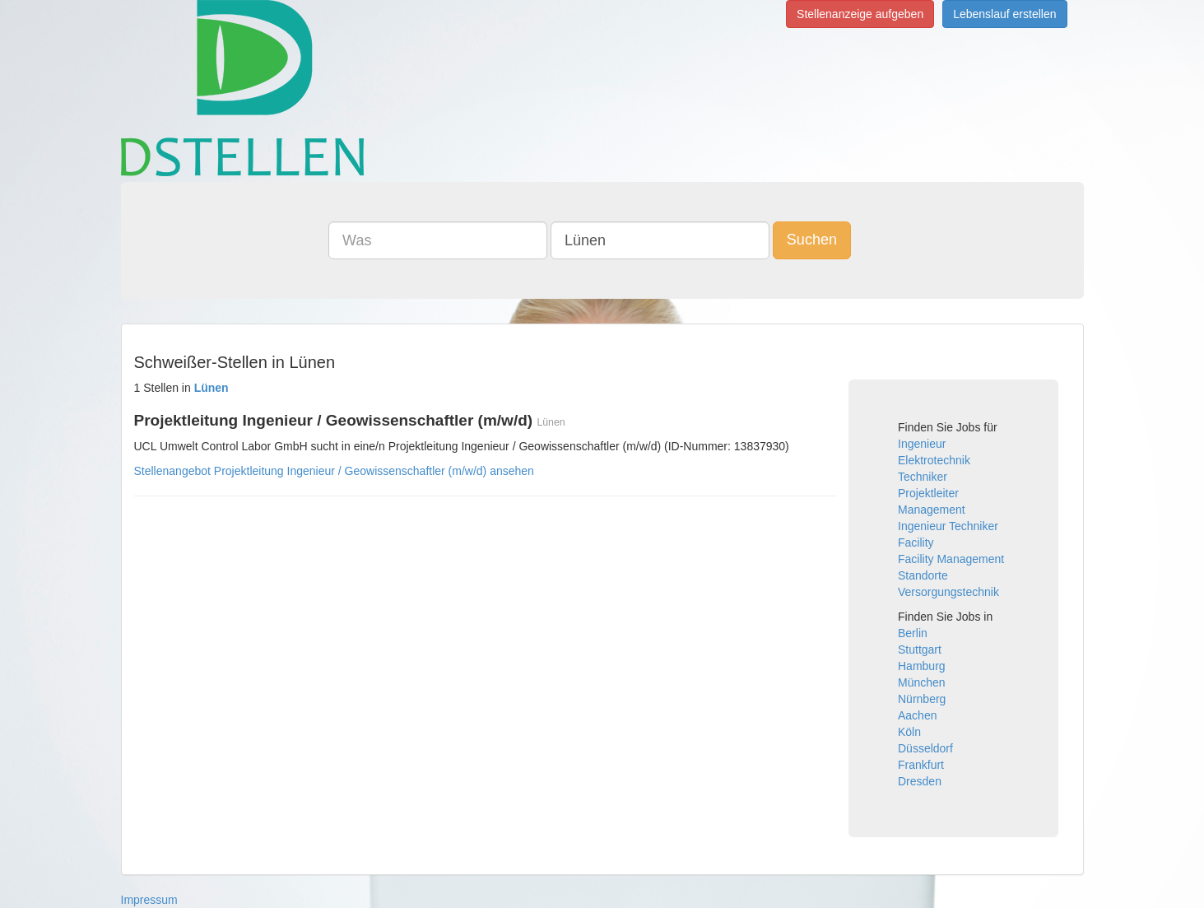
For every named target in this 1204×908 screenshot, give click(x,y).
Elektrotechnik (934, 460)
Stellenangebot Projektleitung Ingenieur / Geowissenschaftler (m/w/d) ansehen (334, 470)
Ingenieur (922, 443)
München (922, 682)
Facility (916, 542)
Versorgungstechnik (948, 591)
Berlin (912, 633)
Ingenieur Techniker (948, 526)
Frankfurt (921, 764)
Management (931, 509)
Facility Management (951, 559)
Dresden (919, 781)
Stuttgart (919, 649)
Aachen (917, 715)
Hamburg (922, 666)
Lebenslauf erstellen (1004, 14)
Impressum (149, 899)
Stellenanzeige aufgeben (860, 14)
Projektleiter (928, 493)
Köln (909, 731)
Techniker (922, 476)
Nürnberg (922, 698)
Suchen (812, 239)
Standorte (923, 575)
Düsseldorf (925, 748)
